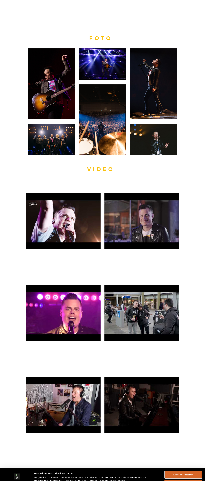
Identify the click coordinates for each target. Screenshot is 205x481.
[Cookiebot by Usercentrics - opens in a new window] (16, 476)
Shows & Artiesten (154, 7)
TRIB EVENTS (16, 7)
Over (175, 7)
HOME (132, 7)
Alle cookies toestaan (183, 463)
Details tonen (40, 476)
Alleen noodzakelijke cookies (183, 471)
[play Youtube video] (63, 221)
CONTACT (188, 7)
